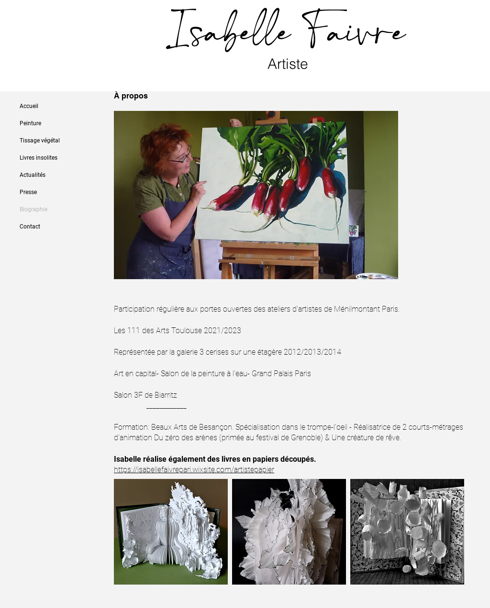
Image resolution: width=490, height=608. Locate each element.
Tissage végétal (40, 140)
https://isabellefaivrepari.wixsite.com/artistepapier (194, 469)
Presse (28, 192)
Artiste (289, 64)
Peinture (30, 123)
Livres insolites (38, 157)
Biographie (33, 209)
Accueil (29, 106)
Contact (30, 226)
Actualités (32, 175)
